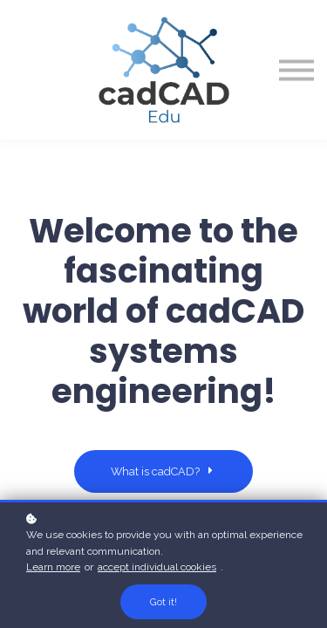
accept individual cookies (157, 567)
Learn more (53, 567)
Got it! (163, 602)
